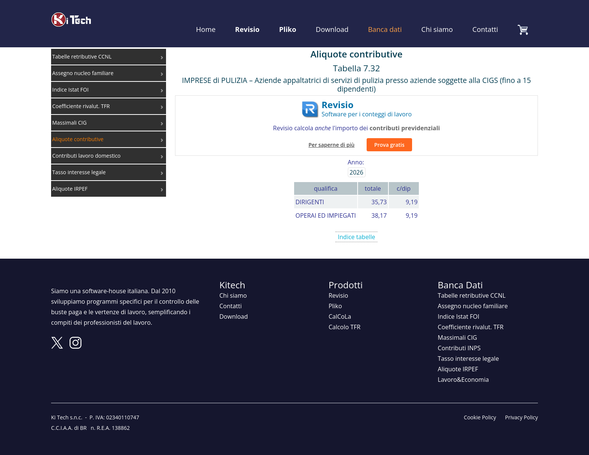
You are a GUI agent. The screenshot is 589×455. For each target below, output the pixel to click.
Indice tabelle (356, 228)
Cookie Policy (480, 409)
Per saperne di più (331, 136)
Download (332, 18)
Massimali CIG (457, 329)
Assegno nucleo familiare (472, 298)
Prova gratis (389, 136)
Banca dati (385, 18)
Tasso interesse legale (468, 350)
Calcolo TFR (345, 319)
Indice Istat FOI (458, 308)
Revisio (247, 18)
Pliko (287, 18)
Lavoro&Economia (463, 371)
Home (206, 18)
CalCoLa (340, 308)
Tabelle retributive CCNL (472, 287)
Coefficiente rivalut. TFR (470, 319)
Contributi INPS (459, 340)
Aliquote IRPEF (458, 361)
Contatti (485, 18)
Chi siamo (437, 18)
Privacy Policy (521, 409)
